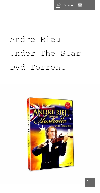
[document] (50, 96)
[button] (64, 5)
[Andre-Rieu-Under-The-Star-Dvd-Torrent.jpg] (50, 133)
